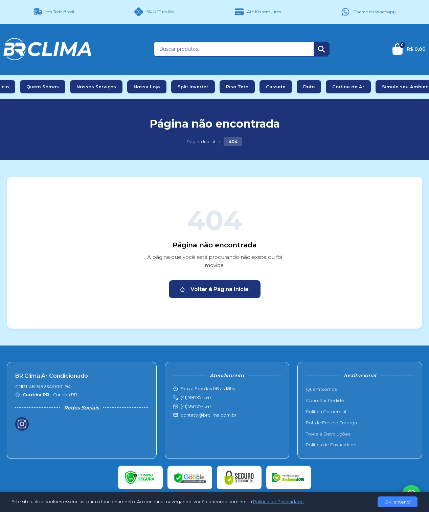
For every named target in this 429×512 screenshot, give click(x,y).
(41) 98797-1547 (196, 406)
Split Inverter (193, 86)
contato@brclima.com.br (208, 415)
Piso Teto (237, 86)
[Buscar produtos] (234, 49)
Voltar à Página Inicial (215, 289)
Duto (309, 86)
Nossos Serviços (96, 86)
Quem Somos (42, 86)
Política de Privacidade (331, 444)
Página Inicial (201, 141)
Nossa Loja (147, 86)
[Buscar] (321, 49)
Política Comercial (326, 411)
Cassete (276, 86)
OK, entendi (397, 502)
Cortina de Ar (348, 86)
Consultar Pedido (325, 400)
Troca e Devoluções (328, 434)
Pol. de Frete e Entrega (331, 422)
